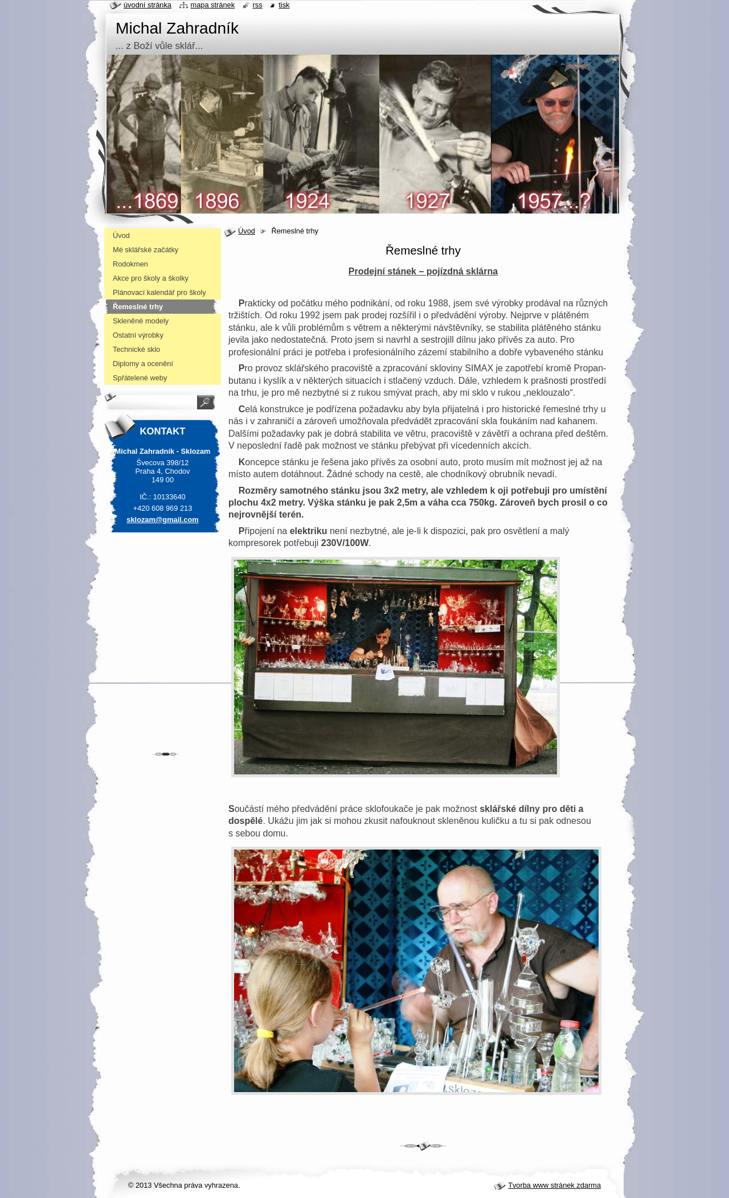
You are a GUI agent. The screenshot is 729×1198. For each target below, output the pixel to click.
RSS (258, 5)
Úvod (246, 231)
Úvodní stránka (147, 5)
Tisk (284, 5)
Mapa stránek (213, 5)
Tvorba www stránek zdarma (554, 1185)
